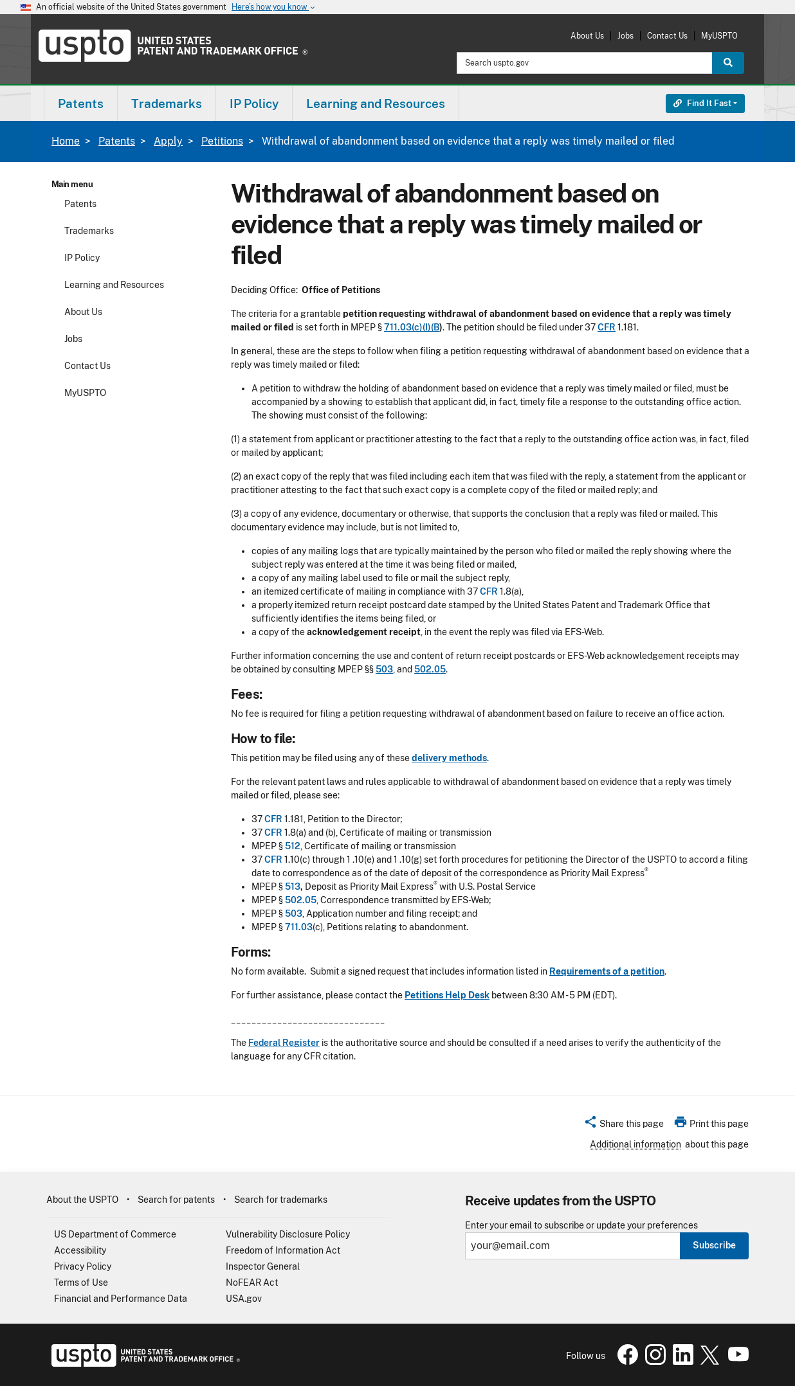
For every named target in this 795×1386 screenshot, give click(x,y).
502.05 (430, 669)
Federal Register (284, 1043)
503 (384, 669)
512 (292, 846)
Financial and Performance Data (120, 1298)
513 (292, 886)
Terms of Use (81, 1282)
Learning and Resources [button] (375, 103)
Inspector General (263, 1266)
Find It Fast (702, 103)
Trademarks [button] (166, 103)
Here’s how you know (274, 7)
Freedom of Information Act (283, 1250)
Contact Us (667, 35)
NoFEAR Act (252, 1282)
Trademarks (89, 231)
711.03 (299, 927)
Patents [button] (81, 103)
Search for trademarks (280, 1199)
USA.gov (244, 1298)
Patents (116, 141)
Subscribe (714, 1245)
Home (65, 141)
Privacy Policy (82, 1266)
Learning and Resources (114, 285)
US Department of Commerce (115, 1234)
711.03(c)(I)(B (411, 327)
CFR (607, 327)
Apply (168, 141)
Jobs (625, 35)
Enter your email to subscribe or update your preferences (581, 1225)
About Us (587, 35)
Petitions (222, 141)
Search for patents (176, 1199)
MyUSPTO (719, 35)
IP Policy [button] (254, 103)
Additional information (635, 1144)
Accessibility (80, 1250)
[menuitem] (81, 103)
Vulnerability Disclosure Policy (288, 1234)
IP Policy (82, 258)
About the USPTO (82, 1199)
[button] (623, 1125)
